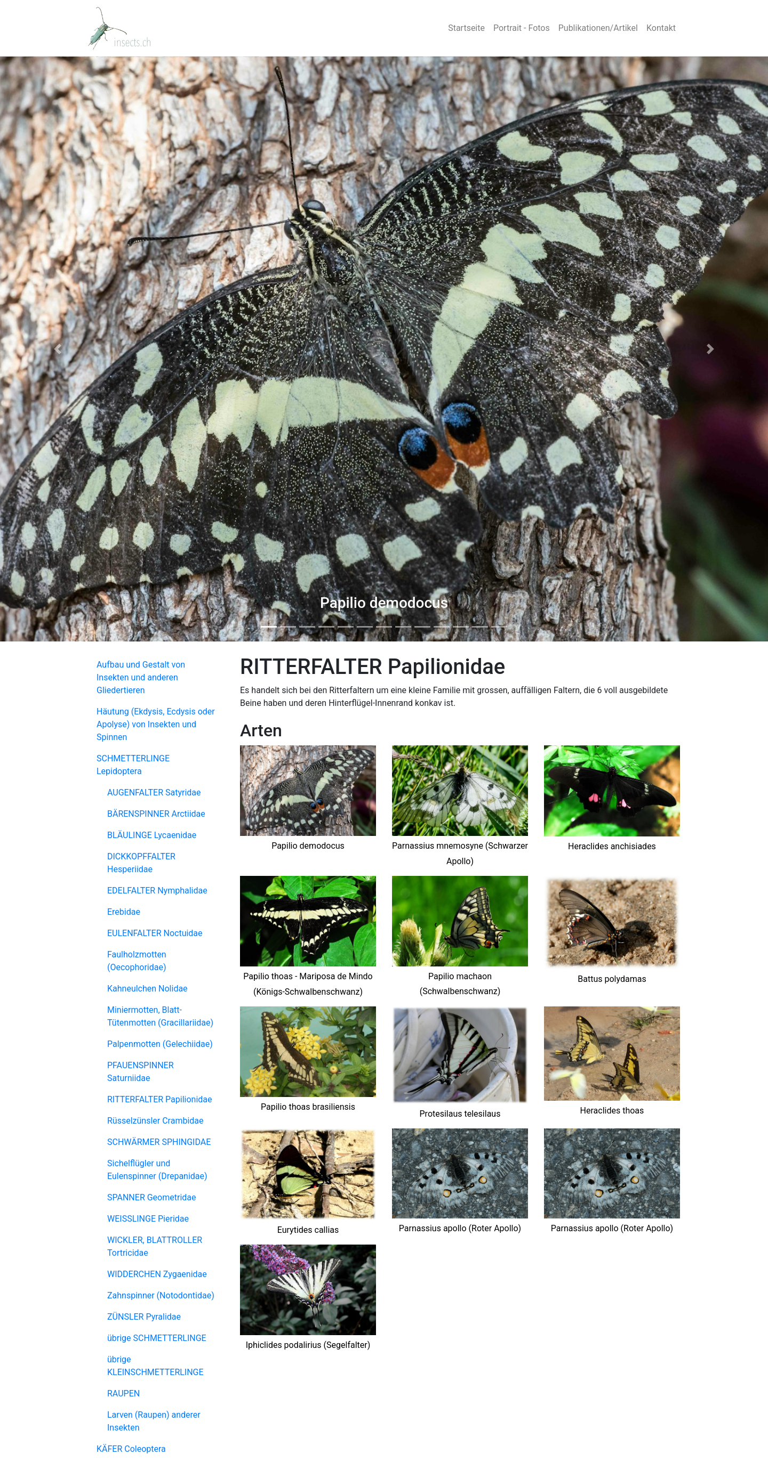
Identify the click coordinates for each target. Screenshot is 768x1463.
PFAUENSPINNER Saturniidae (140, 1071)
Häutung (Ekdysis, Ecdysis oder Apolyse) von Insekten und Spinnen (156, 724)
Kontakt (661, 28)
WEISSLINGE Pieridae (148, 1219)
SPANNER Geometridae (151, 1197)
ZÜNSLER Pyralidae (144, 1317)
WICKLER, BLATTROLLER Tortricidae (154, 1246)
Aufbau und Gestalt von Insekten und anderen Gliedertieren (141, 677)
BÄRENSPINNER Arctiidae (156, 814)
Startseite (466, 28)
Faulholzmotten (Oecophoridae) (136, 960)
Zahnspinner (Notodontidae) (160, 1295)
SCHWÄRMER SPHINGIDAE (159, 1142)
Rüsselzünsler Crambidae (155, 1121)
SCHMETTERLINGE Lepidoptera (133, 764)
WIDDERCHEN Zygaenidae (157, 1274)
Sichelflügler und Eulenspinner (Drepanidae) (157, 1169)
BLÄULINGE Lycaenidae (151, 835)
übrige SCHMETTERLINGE (156, 1338)
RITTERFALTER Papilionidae (159, 1099)
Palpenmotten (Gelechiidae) (160, 1044)
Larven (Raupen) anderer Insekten (154, 1421)
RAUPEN (123, 1393)
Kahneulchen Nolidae (147, 989)
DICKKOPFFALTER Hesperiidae (141, 862)
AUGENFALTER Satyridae (154, 792)
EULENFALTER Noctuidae (155, 933)
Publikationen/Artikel (598, 28)
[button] (57, 348)
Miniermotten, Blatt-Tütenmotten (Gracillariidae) (160, 1016)
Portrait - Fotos (521, 28)
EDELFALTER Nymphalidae (157, 890)
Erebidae (123, 912)
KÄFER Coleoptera (131, 1449)
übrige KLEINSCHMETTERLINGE (155, 1365)
